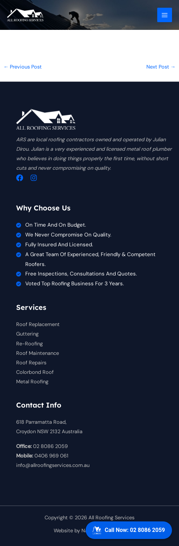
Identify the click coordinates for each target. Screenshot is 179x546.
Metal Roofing (32, 381)
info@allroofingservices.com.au (53, 465)
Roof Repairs (31, 362)
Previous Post (23, 67)
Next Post (161, 67)
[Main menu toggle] (164, 15)
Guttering (27, 334)
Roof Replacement (38, 324)
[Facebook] (19, 177)
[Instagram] (33, 177)
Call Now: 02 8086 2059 (129, 530)
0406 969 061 (51, 456)
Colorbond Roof (35, 372)
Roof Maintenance (37, 353)
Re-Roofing (29, 343)
